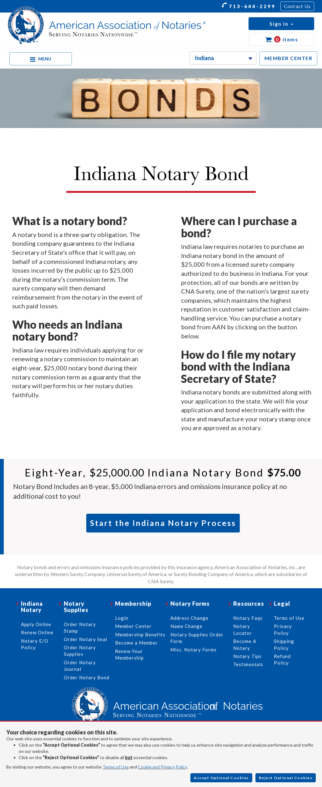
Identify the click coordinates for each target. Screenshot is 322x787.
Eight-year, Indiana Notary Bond (163, 472)
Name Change (186, 626)
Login (121, 618)
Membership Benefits (140, 634)
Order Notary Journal (80, 666)
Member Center (133, 626)
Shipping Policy (284, 644)
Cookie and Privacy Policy (162, 766)
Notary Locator (242, 629)
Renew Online (37, 632)
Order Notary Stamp (80, 627)
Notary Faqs (248, 618)
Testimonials (248, 664)
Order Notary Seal (85, 639)
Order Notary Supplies (80, 651)
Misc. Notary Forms (193, 649)
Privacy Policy (283, 629)
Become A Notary (244, 644)
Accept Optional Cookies (221, 777)
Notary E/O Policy (34, 644)
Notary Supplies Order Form (197, 638)
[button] (281, 23)
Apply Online (36, 624)
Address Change (189, 618)
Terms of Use (116, 766)
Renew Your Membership (129, 654)
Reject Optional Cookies (286, 777)
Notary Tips (247, 656)
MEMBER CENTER (288, 58)
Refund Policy (282, 659)
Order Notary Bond (86, 677)
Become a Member (136, 643)
